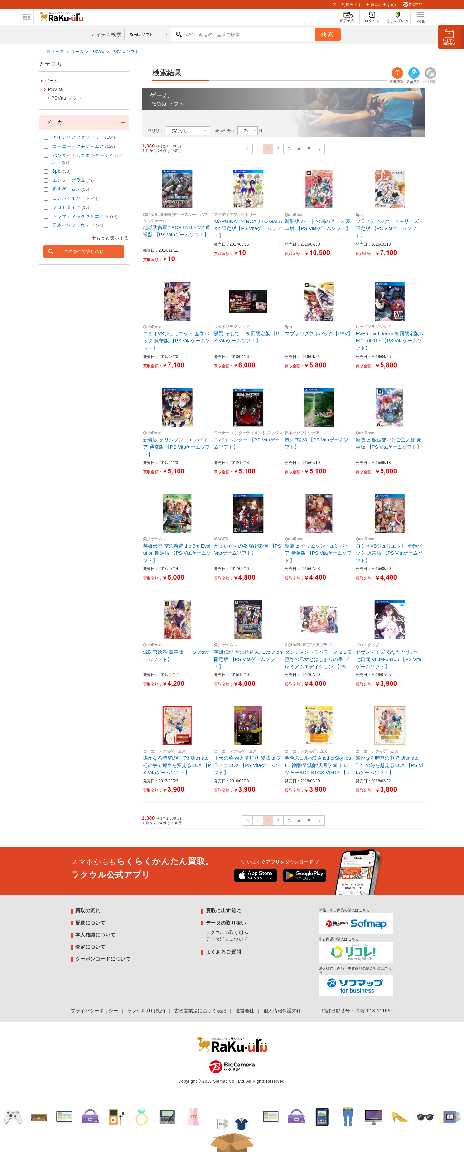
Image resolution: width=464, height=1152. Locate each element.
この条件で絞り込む (84, 251)
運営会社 (245, 1010)
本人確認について (95, 934)
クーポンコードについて (103, 959)
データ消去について (227, 939)
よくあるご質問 (223, 952)
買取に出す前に (382, 5)
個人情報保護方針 (282, 1010)
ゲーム (78, 51)
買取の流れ (88, 910)
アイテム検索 (106, 34)
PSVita (98, 51)
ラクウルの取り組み (227, 932)
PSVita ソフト (125, 51)
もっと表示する (112, 237)
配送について (90, 922)
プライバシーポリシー (94, 1010)
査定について (90, 947)
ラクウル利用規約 (146, 1010)
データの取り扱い (226, 922)
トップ (58, 51)
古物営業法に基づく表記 (200, 1010)
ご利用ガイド (347, 5)
